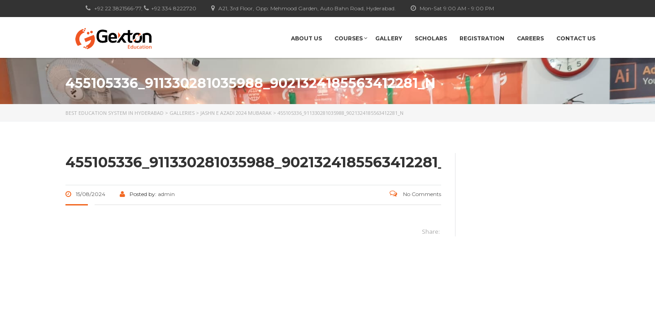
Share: (431, 231)
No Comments (415, 194)
